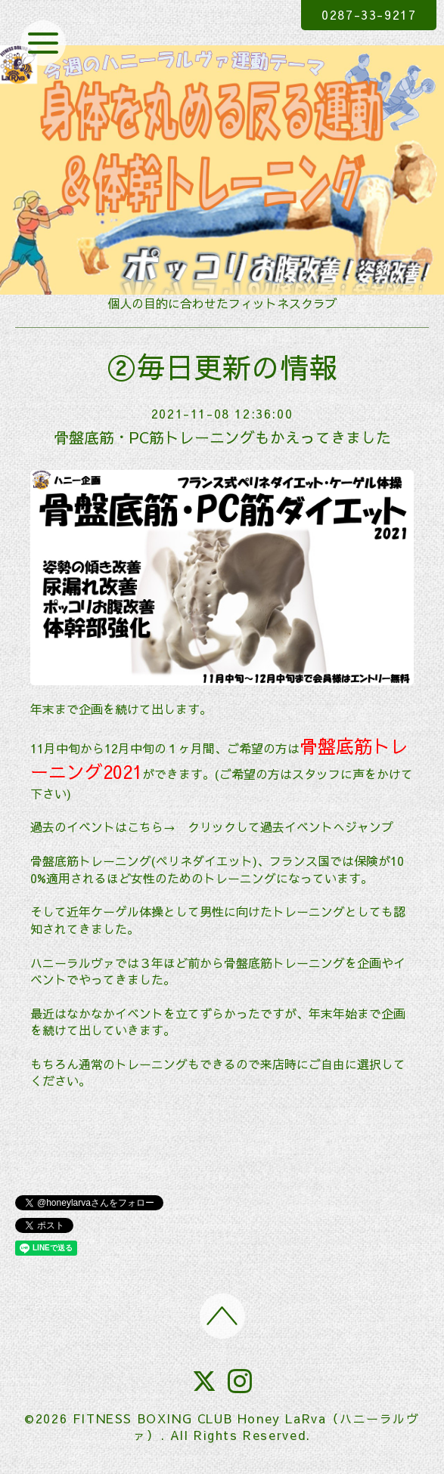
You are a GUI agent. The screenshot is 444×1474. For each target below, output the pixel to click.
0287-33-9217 (368, 14)
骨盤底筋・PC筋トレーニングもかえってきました (222, 437)
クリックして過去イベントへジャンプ (290, 826)
